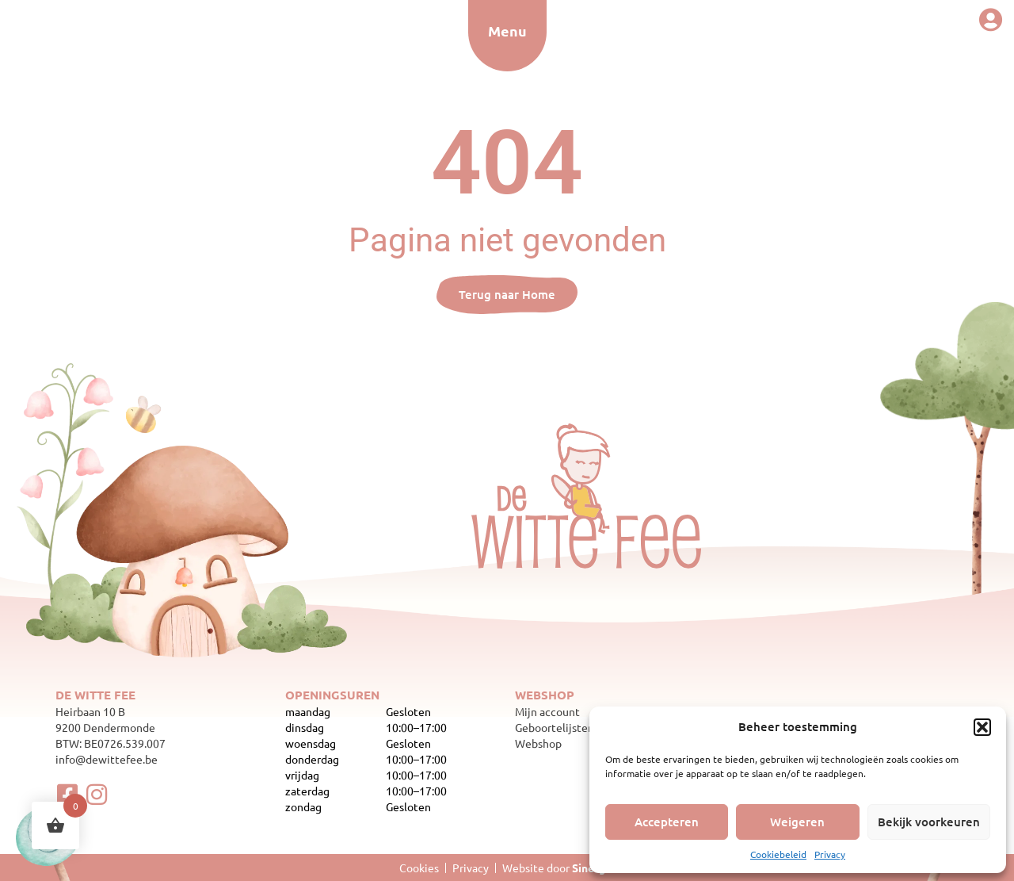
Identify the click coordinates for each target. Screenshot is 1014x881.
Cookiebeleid (778, 854)
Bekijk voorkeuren (929, 821)
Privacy (829, 854)
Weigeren (797, 821)
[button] (982, 727)
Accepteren (667, 821)
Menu (507, 30)
